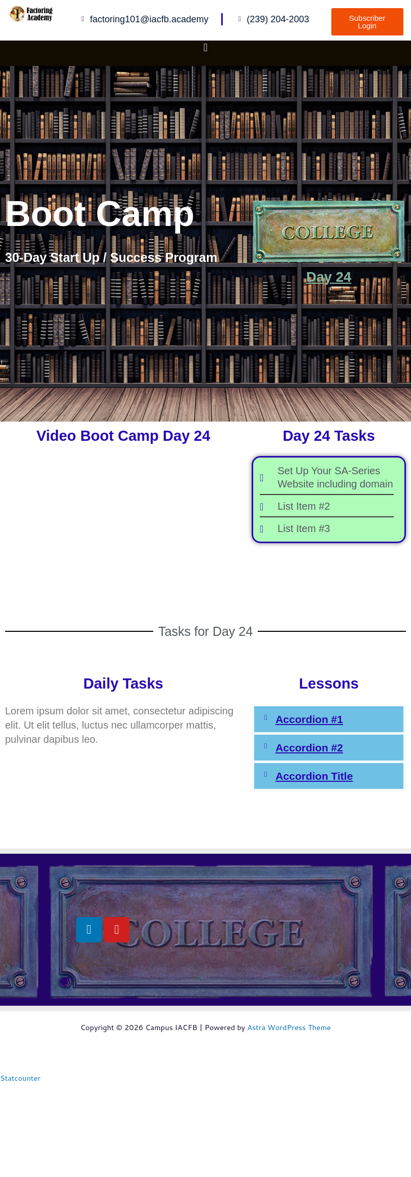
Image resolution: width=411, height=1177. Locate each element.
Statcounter (20, 1078)
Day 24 (328, 277)
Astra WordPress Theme (289, 1027)
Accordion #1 (309, 719)
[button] (205, 47)
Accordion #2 (309, 747)
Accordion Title (314, 776)
